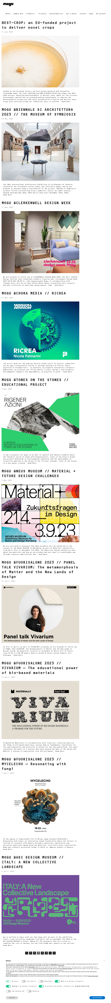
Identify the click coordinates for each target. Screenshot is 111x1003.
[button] (104, 960)
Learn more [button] (12, 997)
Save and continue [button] (97, 997)
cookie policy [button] (61, 965)
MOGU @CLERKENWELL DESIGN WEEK (36, 203)
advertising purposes (67, 968)
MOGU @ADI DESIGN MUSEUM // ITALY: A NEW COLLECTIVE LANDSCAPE (33, 862)
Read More (66, 101)
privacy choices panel (93, 976)
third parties (31, 967)
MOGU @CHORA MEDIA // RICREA (34, 293)
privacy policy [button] (54, 964)
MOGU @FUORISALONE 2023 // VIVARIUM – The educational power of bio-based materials (40, 668)
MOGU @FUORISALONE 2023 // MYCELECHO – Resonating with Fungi (34, 764)
